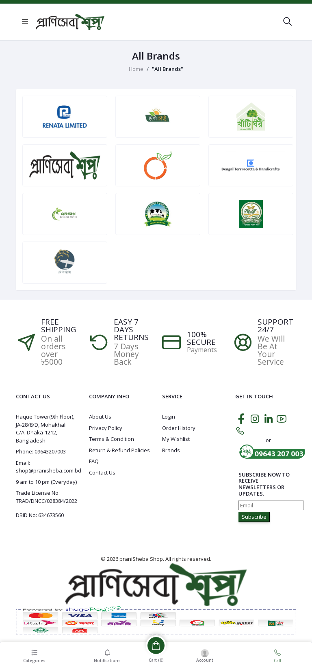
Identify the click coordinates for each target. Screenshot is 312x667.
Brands (171, 450)
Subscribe (254, 516)
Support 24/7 (275, 326)
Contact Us (102, 472)
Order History (178, 428)
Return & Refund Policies (119, 450)
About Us (100, 416)
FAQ (94, 461)
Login (168, 416)
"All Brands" (167, 69)
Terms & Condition (111, 439)
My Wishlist (176, 439)
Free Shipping (58, 326)
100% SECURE (201, 338)
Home (136, 69)
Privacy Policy (105, 428)
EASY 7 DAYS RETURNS (131, 329)
